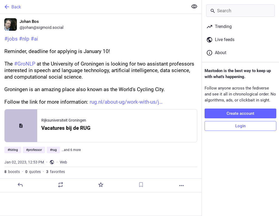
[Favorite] (101, 184)
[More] (181, 185)
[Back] (93, 7)
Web (63, 162)
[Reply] (20, 184)
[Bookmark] (141, 184)
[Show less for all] (194, 6)
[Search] (240, 10)
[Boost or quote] (60, 184)
